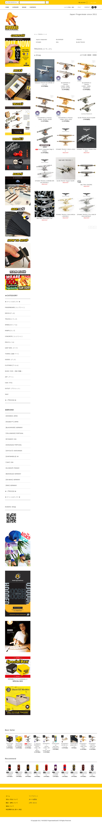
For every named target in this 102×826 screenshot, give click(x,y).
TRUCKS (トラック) (42, 34)
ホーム (35, 34)
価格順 (89, 55)
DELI (57, 42)
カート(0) (92, 2)
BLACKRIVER (59, 39)
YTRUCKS (79, 39)
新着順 (95, 55)
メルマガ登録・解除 (68, 7)
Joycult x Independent (41, 39)
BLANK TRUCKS (80, 42)
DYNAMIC (38, 42)
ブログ (78, 7)
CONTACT (86, 7)
